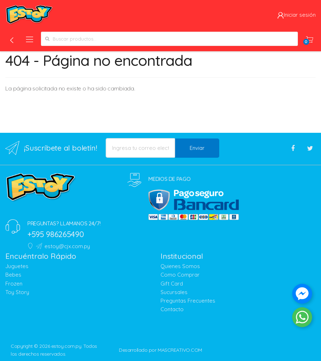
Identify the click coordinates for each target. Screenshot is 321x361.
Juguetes (16, 266)
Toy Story (17, 292)
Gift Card (171, 283)
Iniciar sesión (296, 14)
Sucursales (174, 292)
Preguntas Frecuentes (187, 300)
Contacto (172, 309)
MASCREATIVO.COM (180, 350)
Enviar (197, 148)
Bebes (13, 274)
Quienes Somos (180, 266)
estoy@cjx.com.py (63, 246)
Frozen (13, 283)
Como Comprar (180, 274)
